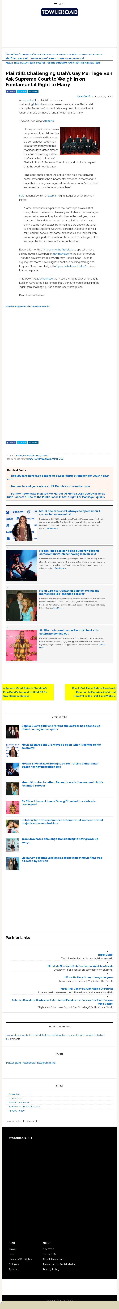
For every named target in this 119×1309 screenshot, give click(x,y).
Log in (70, 1300)
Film (11, 1254)
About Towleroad (19, 1102)
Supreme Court (31, 456)
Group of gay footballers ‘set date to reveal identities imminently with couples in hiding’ (55, 1035)
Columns (14, 1264)
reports (49, 120)
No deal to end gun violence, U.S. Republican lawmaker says (50, 486)
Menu (62, 4)
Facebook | (30, 1062)
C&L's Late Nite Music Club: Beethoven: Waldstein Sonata (80, 966)
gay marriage (61, 253)
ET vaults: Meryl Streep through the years (89, 977)
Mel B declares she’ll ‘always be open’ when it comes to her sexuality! (45, 58)
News (19, 456)
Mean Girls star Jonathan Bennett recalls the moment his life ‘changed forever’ (69, 592)
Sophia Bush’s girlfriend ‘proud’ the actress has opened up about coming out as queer (54, 54)
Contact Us (15, 1098)
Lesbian (52, 195)
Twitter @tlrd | (14, 1062)
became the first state (60, 249)
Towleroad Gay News (59, 12)
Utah (36, 104)
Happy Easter (105, 954)
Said (22, 195)
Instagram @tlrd (46, 1062)
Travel (45, 456)
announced (47, 278)
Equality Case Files (40, 306)
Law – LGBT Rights (20, 1259)
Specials (14, 1269)
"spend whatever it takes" (71, 266)
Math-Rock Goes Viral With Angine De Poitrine (87, 988)
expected (28, 100)
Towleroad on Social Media (24, 1106)
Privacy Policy (17, 1110)
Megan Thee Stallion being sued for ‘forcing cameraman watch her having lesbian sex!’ (53, 62)
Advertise (14, 1094)
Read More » (52, 528)
